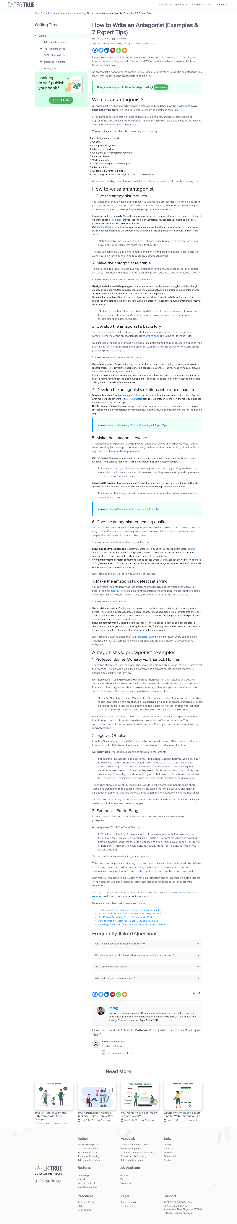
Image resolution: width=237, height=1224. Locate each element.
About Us (181, 5)
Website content (86, 1183)
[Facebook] (95, 50)
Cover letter (126, 1183)
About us (168, 1148)
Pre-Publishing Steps (88, 1148)
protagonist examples (147, 636)
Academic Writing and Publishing (137, 1152)
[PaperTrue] (53, 1168)
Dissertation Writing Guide (134, 1144)
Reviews (168, 1152)
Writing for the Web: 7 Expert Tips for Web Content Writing (182, 1114)
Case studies (84, 1209)
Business (84, 1168)
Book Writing (103, 43)
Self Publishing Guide (88, 1144)
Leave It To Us (61, 100)
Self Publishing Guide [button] (54, 55)
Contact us (169, 1160)
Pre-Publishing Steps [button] (54, 48)
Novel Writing (138, 43)
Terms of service (129, 1202)
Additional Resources (89, 1160)
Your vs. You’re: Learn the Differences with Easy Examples (50, 1116)
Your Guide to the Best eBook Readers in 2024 (139, 1114)
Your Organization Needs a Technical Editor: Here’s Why (95, 1114)
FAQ (210, 4)
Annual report (85, 1175)
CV (121, 1179)
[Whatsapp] (118, 50)
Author (83, 1139)
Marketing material (87, 1186)
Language (127, 43)
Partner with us (171, 1156)
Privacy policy (128, 1206)
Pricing (167, 1144)
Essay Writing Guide (131, 1148)
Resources (198, 5)
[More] (124, 50)
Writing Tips (150, 43)
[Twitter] (101, 50)
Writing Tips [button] (50, 68)
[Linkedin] (106, 50)
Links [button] (167, 1139)
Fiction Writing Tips (87, 1152)
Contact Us (221, 4)
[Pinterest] (112, 50)
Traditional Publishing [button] (54, 61)
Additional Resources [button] (55, 42)
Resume (124, 1175)
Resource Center (86, 1202)
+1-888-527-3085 (173, 1202)
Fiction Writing (116, 43)
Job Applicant (130, 1168)
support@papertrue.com (180, 1212)
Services (165, 5)
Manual (81, 1179)
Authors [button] (42, 35)
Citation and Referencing (133, 1156)
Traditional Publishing (88, 1156)
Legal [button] (125, 1196)
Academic (128, 1139)
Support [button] (170, 1196)
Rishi (112, 1008)
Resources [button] (85, 1196)
